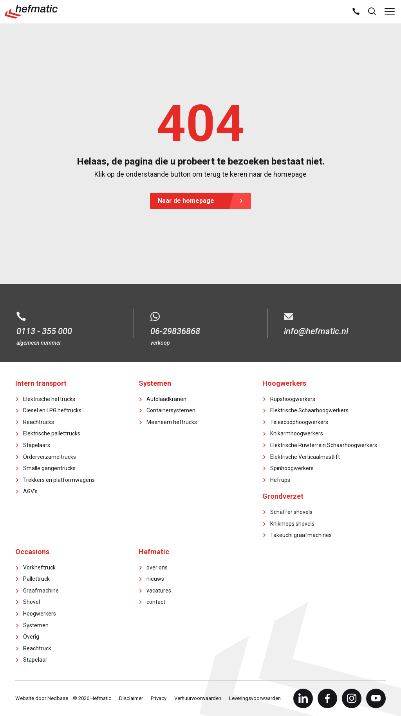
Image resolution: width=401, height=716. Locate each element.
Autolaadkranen (166, 399)
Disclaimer (131, 698)
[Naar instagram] (351, 698)
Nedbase (57, 698)
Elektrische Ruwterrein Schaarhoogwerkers (323, 445)
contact (155, 602)
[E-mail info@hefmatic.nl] (334, 323)
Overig (31, 637)
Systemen (36, 625)
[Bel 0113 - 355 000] (67, 323)
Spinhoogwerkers (292, 468)
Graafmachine (41, 590)
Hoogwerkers (39, 613)
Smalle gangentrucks (49, 468)
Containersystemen (170, 410)
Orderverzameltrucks (49, 457)
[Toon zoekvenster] (372, 12)
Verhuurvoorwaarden (197, 698)
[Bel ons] (355, 12)
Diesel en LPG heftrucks (52, 410)
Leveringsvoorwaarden (255, 698)
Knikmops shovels (292, 524)
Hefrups (280, 480)
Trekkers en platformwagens (59, 480)
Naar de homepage (186, 200)
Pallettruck (36, 579)
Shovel (31, 602)
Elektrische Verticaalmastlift (305, 457)
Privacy (158, 698)
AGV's (30, 491)
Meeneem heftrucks (171, 422)
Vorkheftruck (39, 567)
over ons (157, 567)
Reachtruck (37, 648)
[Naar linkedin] (303, 698)
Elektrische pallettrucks (51, 433)
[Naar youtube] (376, 698)
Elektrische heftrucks (49, 399)
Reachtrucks (38, 422)
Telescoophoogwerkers (299, 422)
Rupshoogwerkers (292, 399)
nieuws (155, 579)
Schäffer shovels (291, 512)
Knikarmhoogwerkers (296, 433)
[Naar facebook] (327, 698)
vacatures (158, 590)
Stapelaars (36, 445)
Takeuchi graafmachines (301, 535)
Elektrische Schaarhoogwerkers (309, 410)
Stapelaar (35, 660)
